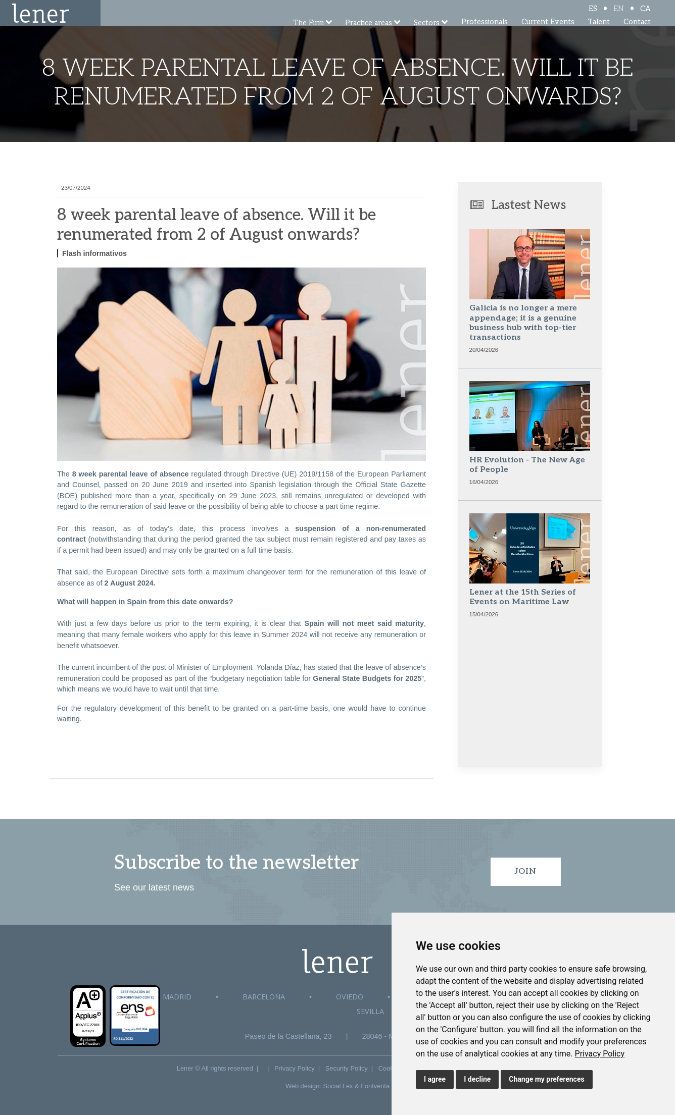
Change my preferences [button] (546, 1079)
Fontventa (375, 1086)
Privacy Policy (600, 1053)
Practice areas (368, 36)
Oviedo (349, 996)
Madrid (177, 996)
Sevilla (370, 1011)
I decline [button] (477, 1079)
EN (618, 16)
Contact (637, 35)
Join (526, 871)
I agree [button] (435, 1079)
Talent (599, 35)
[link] (600, 1053)
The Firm (308, 36)
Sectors (427, 36)
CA (645, 16)
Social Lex (338, 1086)
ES (593, 16)
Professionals (484, 35)
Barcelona (264, 996)
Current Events (547, 35)
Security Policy (346, 1068)
